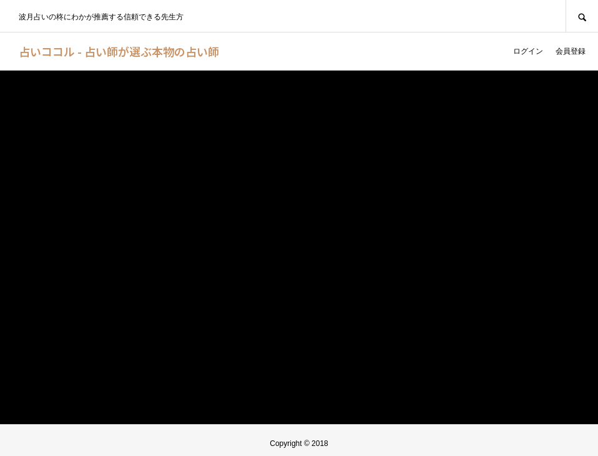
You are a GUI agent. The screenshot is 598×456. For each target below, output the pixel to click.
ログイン (528, 51)
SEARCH (582, 16)
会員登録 (571, 51)
